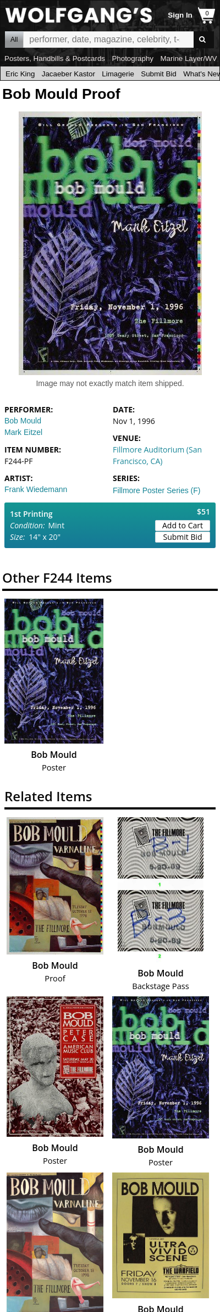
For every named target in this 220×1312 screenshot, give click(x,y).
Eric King (20, 74)
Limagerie (118, 74)
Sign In (180, 15)
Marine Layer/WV (188, 58)
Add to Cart (182, 525)
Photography (132, 58)
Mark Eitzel (23, 432)
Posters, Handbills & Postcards (54, 58)
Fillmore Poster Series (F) (156, 490)
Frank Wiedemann (35, 489)
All (14, 39)
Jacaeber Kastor (68, 74)
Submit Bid (158, 74)
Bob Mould (22, 420)
